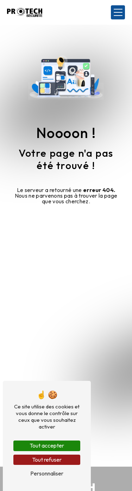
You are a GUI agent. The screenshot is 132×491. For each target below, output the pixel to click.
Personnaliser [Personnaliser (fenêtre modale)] (46, 473)
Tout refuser (47, 459)
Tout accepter (47, 445)
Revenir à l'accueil (66, 219)
